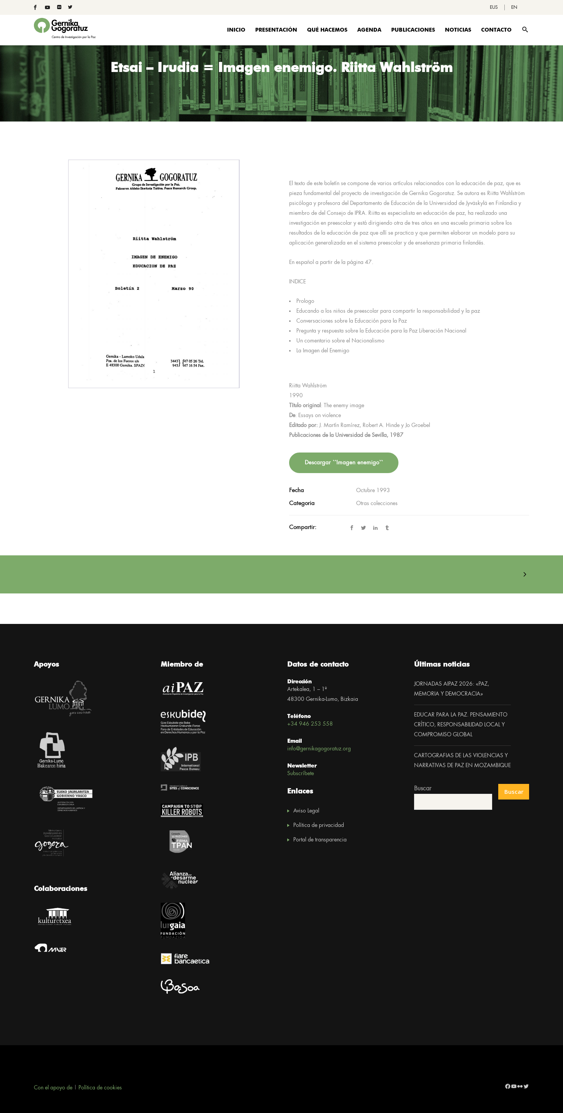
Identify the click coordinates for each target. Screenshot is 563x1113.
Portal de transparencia (320, 840)
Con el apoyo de (53, 1088)
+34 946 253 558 (310, 724)
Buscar (422, 788)
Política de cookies (100, 1088)
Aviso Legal (306, 811)
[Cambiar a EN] (514, 7)
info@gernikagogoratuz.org (319, 749)
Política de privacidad (318, 825)
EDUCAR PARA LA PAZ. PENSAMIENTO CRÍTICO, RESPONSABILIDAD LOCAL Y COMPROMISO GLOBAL (460, 725)
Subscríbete (300, 774)
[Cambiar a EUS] (494, 7)
